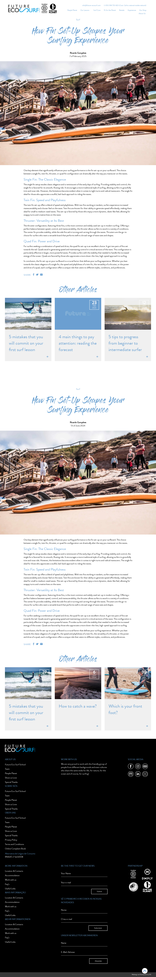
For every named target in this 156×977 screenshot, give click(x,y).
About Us (142, 13)
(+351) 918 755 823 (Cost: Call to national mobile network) (125, 5)
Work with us (10, 879)
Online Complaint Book (15, 848)
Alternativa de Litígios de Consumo (20, 853)
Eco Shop (142, 10)
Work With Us (69, 759)
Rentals (121, 10)
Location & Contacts (14, 871)
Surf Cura (96, 10)
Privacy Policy (11, 839)
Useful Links (10, 888)
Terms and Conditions (14, 844)
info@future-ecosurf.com (91, 5)
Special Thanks (11, 782)
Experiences (132, 10)
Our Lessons (84, 10)
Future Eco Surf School (15, 764)
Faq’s (7, 884)
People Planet (72, 10)
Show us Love (11, 777)
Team (7, 769)
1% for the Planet (110, 10)
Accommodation (12, 875)
